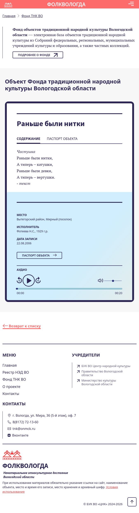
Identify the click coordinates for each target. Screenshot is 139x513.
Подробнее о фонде (38, 55)
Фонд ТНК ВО (14, 379)
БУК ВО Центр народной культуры (105, 366)
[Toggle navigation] (131, 4)
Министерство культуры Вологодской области (98, 382)
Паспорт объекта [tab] (62, 138)
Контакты (10, 393)
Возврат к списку (22, 325)
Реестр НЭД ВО (15, 372)
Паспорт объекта (39, 255)
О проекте (11, 386)
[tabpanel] (69, 170)
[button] (131, 4)
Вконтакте (20, 435)
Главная (9, 365)
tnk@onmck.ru (24, 428)
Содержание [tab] (28, 138)
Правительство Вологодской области (102, 373)
